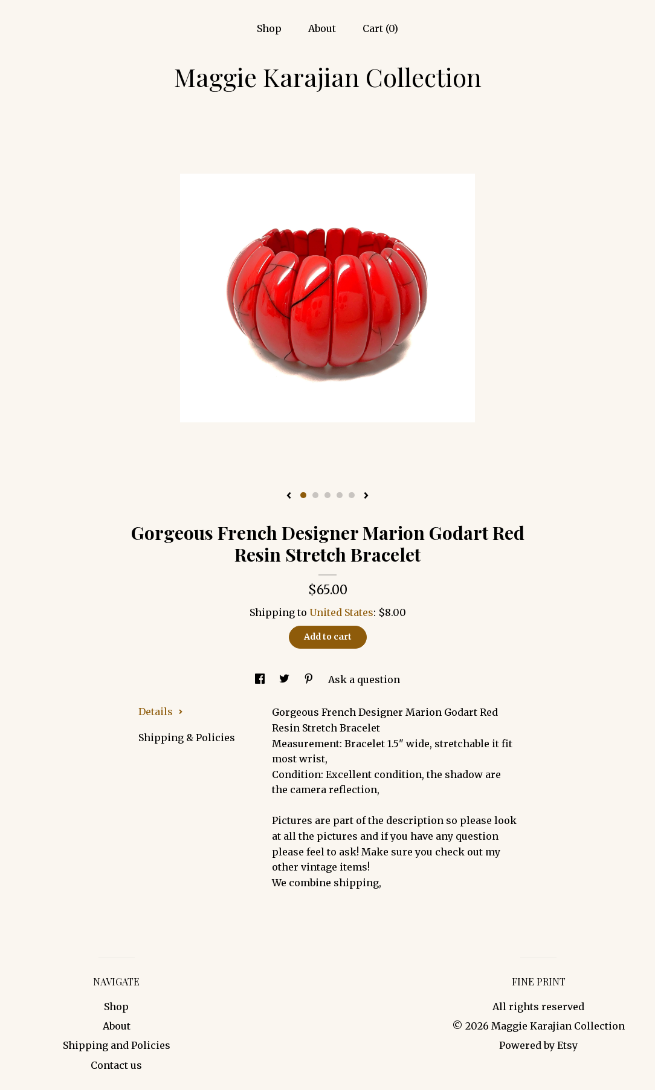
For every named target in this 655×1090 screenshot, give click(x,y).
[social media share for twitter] (285, 679)
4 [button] (340, 495)
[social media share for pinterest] (310, 679)
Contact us (116, 1065)
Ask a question (364, 679)
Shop (269, 28)
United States (341, 612)
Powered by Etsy (538, 1045)
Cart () (380, 28)
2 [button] (315, 495)
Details (160, 712)
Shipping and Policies (116, 1045)
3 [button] (327, 495)
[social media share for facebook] (261, 679)
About (322, 28)
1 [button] (303, 495)
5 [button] (352, 495)
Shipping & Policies (186, 738)
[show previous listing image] (289, 496)
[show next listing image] (366, 496)
